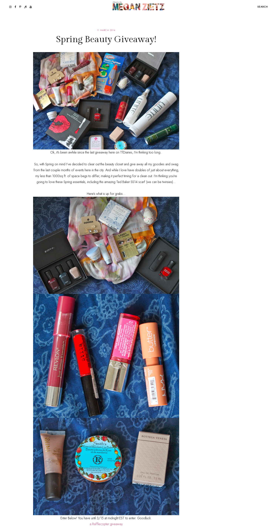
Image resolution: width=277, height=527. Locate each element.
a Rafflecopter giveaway (106, 524)
